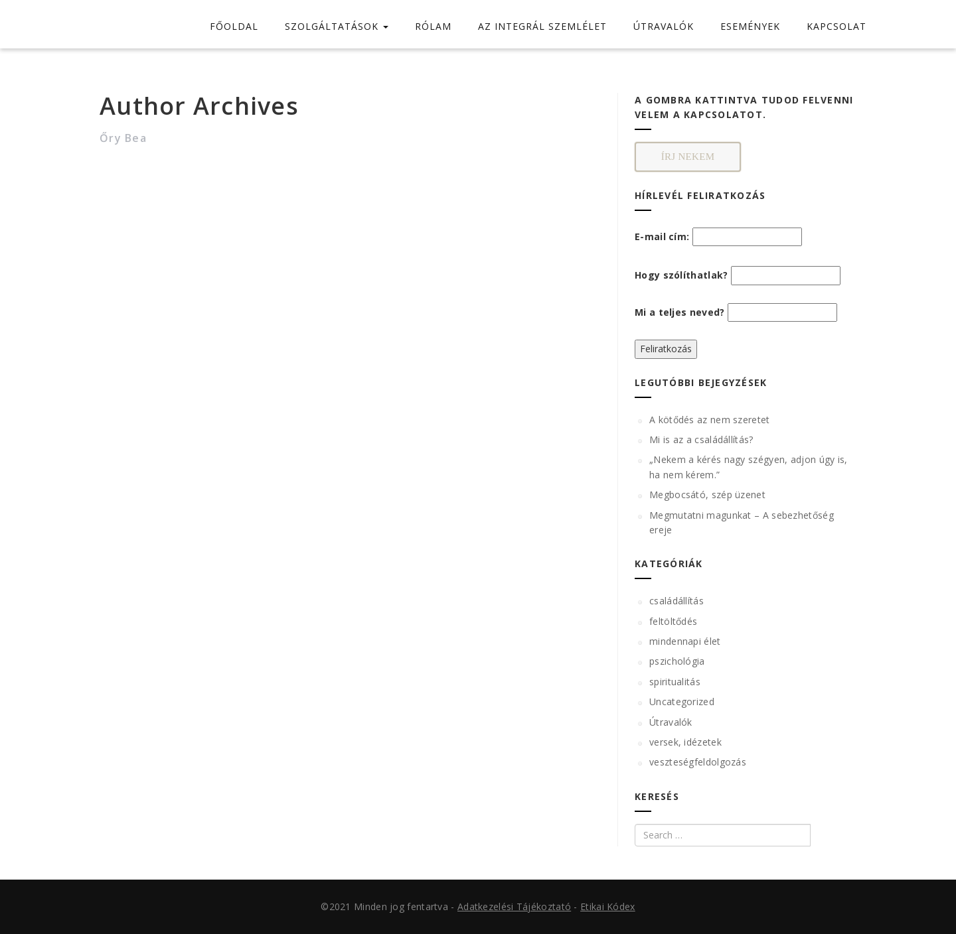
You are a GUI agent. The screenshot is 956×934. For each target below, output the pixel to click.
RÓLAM (433, 26)
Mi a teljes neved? (679, 312)
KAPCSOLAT (836, 26)
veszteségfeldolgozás (697, 762)
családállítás (676, 600)
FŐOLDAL (234, 26)
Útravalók (670, 722)
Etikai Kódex (607, 906)
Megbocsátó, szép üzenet (707, 494)
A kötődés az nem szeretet (709, 419)
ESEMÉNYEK (750, 26)
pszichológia (677, 661)
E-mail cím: (718, 237)
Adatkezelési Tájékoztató (514, 906)
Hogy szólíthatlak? (681, 275)
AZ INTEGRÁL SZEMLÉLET (542, 26)
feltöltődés (673, 621)
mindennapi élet (685, 641)
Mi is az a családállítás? (701, 439)
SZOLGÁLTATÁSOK (336, 26)
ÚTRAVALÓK (663, 26)
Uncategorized (681, 701)
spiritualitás (674, 681)
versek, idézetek (685, 742)
